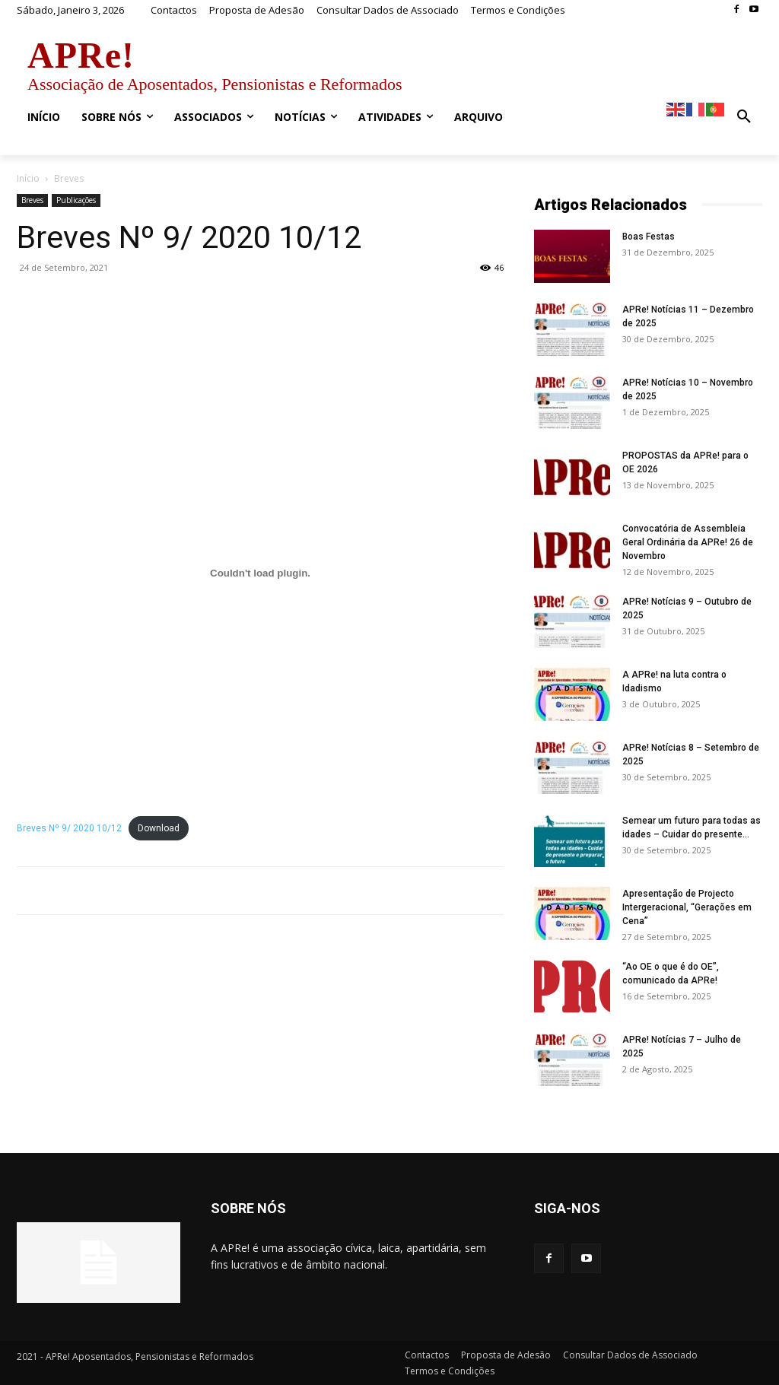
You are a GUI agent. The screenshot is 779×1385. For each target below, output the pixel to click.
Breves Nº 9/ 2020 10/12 (69, 828)
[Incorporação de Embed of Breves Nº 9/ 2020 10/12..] (260, 573)
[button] (744, 117)
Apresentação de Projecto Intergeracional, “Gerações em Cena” (687, 907)
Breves (32, 200)
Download (159, 828)
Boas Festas (648, 236)
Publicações (76, 200)
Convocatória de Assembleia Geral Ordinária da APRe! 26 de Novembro (687, 542)
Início (28, 178)
